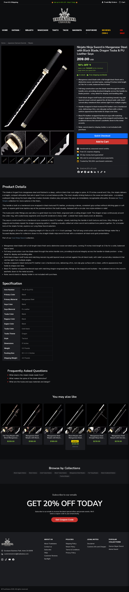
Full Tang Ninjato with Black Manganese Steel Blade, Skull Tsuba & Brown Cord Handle (11, 437)
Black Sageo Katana (20, 473)
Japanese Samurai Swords (17, 43)
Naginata (77, 30)
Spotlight (47, 559)
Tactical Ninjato (64, 476)
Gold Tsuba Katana (45, 473)
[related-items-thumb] (11, 418)
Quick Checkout (102, 136)
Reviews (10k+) (106, 31)
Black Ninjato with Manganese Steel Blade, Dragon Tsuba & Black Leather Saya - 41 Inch (75, 437)
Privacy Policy (71, 553)
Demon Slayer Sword (116, 546)
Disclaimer (91, 544)
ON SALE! (75, 441)
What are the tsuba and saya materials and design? (29, 382)
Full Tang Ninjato (93, 473)
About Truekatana (50, 544)
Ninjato (29, 30)
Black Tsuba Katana (60, 473)
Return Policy (70, 547)
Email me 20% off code (88, 168)
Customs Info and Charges (96, 547)
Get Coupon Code (65, 519)
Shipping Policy (71, 544)
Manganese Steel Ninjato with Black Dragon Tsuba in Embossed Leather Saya (54, 437)
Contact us (48, 547)
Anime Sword (113, 549)
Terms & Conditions (73, 550)
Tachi (65, 30)
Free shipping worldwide (97, 75)
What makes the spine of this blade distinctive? (28, 378)
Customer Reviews (51, 556)
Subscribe (47, 550)
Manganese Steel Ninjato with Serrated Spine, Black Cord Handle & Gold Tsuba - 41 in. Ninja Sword (118, 437)
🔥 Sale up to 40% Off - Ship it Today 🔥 (65, 2)
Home (5, 30)
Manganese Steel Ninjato (77, 473)
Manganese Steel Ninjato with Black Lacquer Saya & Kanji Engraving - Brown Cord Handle (32, 437)
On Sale (122, 31)
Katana (16, 30)
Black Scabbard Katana (108, 473)
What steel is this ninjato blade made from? (26, 375)
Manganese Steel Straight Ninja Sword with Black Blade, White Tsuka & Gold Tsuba (96, 437)
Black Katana (33, 473)
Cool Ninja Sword (19, 238)
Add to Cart (102, 141)
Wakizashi (42, 30)
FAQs (46, 553)
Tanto (55, 30)
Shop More (91, 31)
